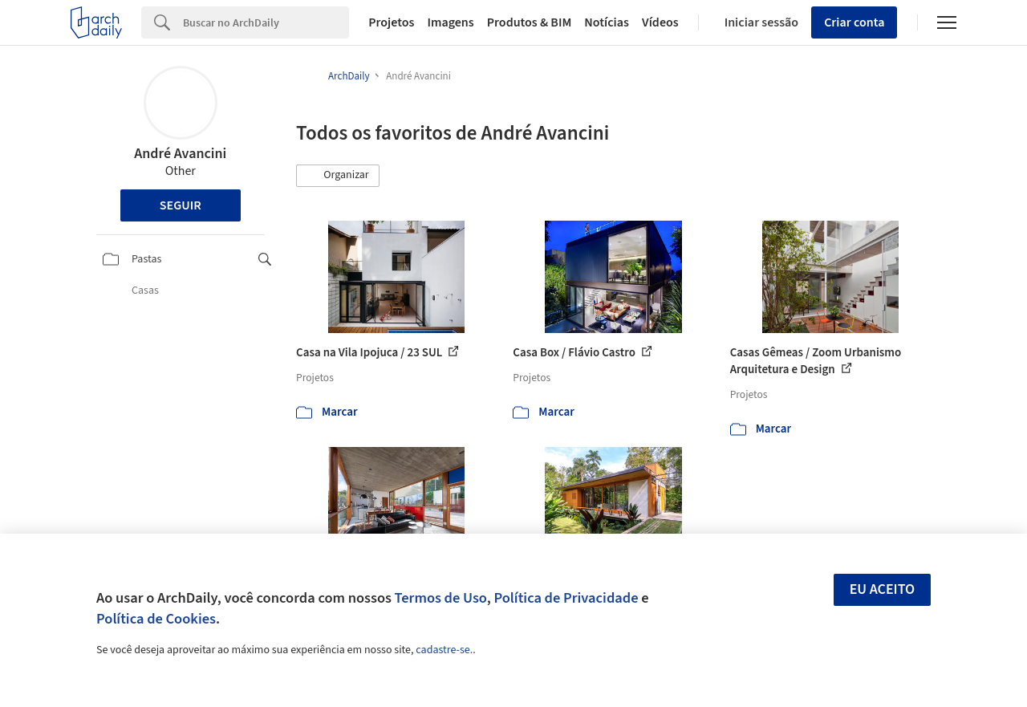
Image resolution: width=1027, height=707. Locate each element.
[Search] (266, 22)
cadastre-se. (444, 650)
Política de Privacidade (565, 597)
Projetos (391, 22)
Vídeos (660, 22)
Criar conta (854, 22)
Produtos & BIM (529, 22)
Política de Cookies (156, 618)
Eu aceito (882, 589)
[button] (338, 176)
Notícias (606, 22)
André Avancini (180, 154)
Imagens (450, 22)
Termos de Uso (441, 597)
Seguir (180, 205)
